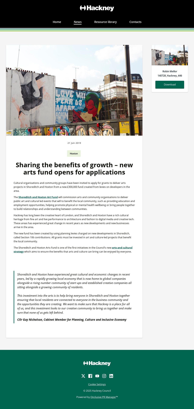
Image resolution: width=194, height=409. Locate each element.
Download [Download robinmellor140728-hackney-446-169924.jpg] (170, 84)
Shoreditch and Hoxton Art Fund (38, 197)
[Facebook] (90, 376)
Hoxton (74, 153)
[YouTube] (97, 376)
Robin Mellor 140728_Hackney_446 (170, 73)
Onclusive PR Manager (103, 397)
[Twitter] (83, 376)
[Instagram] (104, 376)
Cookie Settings (97, 384)
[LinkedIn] (111, 376)
